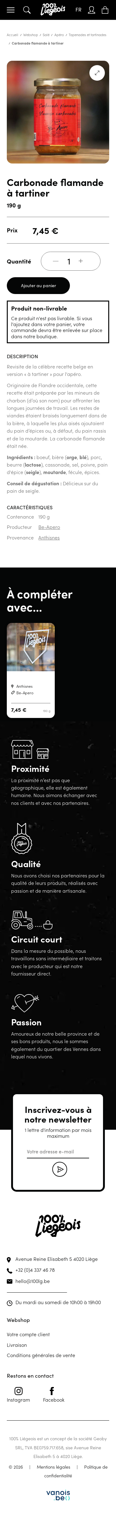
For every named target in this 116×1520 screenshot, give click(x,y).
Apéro (59, 34)
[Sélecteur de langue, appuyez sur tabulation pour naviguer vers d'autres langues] (78, 9)
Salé (46, 34)
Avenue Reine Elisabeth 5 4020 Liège (56, 1258)
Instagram (18, 1395)
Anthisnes (49, 537)
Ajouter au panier (38, 285)
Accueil (12, 34)
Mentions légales (53, 1467)
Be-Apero (49, 526)
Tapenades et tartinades (87, 34)
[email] (58, 1151)
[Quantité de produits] (69, 261)
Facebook (53, 1395)
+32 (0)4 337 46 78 (35, 1269)
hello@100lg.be (32, 1280)
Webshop (30, 34)
